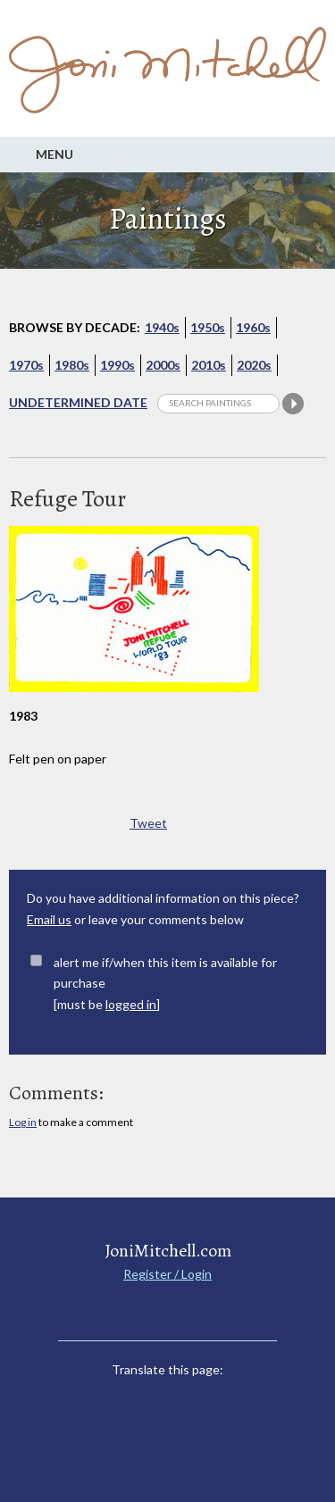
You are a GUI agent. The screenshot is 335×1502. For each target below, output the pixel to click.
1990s (117, 364)
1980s (71, 364)
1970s (26, 364)
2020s (254, 364)
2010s (208, 364)
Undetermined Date (78, 402)
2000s (163, 364)
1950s (207, 327)
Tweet (148, 822)
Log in (23, 1122)
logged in (130, 1004)
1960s (253, 327)
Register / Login (167, 1273)
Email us (49, 919)
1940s (162, 327)
